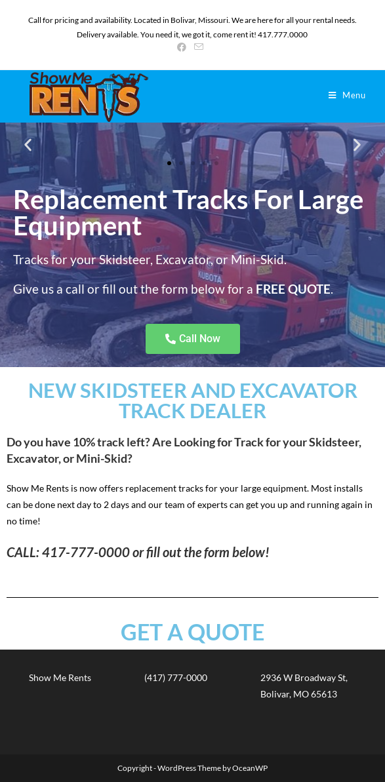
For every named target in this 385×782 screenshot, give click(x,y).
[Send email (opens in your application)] (198, 47)
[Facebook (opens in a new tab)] (183, 47)
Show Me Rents (60, 677)
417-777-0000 (86, 552)
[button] (28, 144)
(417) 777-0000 (175, 677)
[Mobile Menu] (347, 95)
